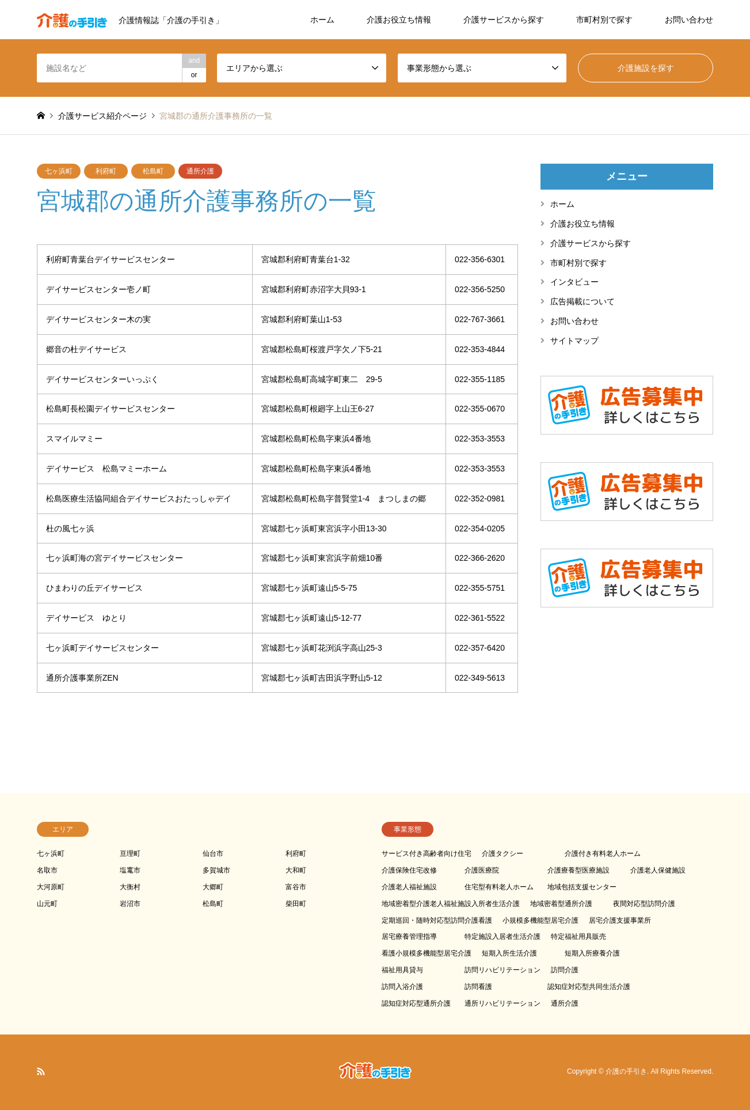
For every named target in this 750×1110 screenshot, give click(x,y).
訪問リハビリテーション (502, 970)
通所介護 (200, 171)
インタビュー (574, 281)
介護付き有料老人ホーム (603, 854)
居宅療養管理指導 (409, 936)
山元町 (47, 904)
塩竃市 (130, 870)
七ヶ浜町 (59, 171)
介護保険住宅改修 (409, 870)
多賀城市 (216, 870)
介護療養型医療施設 (578, 870)
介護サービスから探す (503, 19)
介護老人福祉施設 (409, 887)
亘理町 (130, 854)
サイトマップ (574, 340)
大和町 (295, 870)
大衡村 (130, 887)
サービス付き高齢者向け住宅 (426, 854)
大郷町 (213, 887)
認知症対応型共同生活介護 (588, 987)
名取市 (47, 870)
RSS (41, 1071)
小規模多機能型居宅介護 (540, 920)
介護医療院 (482, 870)
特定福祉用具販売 (578, 936)
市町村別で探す (604, 19)
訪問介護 (564, 970)
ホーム (322, 19)
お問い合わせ (689, 19)
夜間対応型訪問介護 (644, 904)
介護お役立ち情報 (399, 19)
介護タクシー (502, 854)
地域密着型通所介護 (561, 904)
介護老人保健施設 (658, 870)
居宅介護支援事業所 (620, 920)
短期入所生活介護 (509, 953)
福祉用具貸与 (402, 970)
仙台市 (213, 854)
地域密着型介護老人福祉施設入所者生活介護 (451, 904)
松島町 (153, 171)
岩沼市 (130, 904)
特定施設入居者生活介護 (502, 936)
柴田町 (295, 904)
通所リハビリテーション (502, 1003)
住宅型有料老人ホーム (499, 887)
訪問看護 (478, 987)
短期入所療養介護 (592, 953)
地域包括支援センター (581, 887)
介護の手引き (626, 1072)
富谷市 (295, 887)
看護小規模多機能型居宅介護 (426, 953)
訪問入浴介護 (402, 987)
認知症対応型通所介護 (416, 1003)
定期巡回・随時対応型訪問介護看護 (437, 920)
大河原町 (50, 887)
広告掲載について (582, 301)
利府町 (106, 171)
